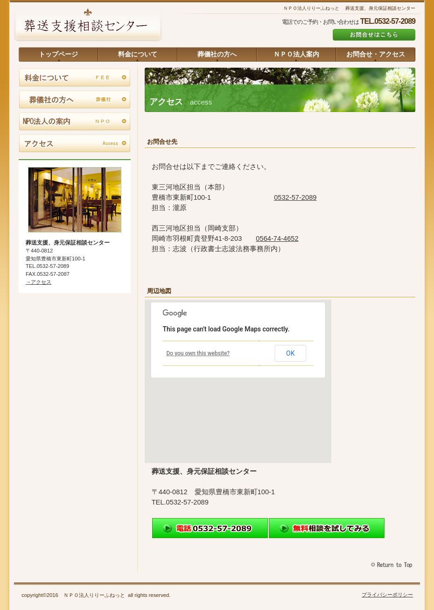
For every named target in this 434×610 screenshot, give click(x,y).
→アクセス (38, 282)
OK (290, 353)
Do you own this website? (198, 353)
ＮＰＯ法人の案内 (75, 122)
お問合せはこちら (374, 35)
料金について (75, 78)
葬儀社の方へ (75, 100)
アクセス (75, 144)
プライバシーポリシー (387, 594)
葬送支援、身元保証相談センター (87, 26)
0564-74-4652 (277, 238)
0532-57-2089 (295, 197)
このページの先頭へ (392, 564)
